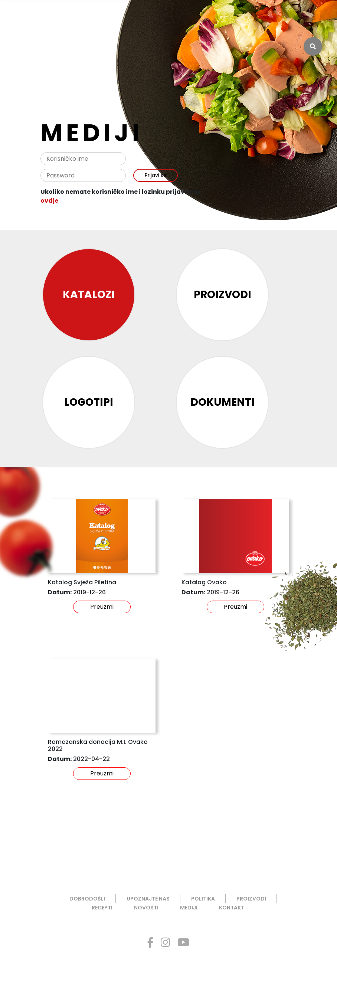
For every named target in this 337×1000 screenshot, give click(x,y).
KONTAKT (231, 907)
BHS (295, 16)
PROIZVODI (251, 898)
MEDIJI (188, 907)
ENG (312, 16)
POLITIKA (203, 898)
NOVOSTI (146, 907)
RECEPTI (102, 907)
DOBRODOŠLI (87, 898)
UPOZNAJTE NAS (148, 898)
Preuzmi (102, 606)
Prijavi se (156, 175)
